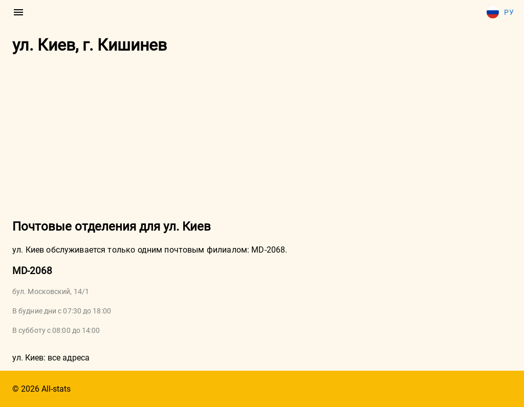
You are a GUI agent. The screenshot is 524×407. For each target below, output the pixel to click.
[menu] (18, 12)
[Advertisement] (262, 137)
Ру (500, 12)
